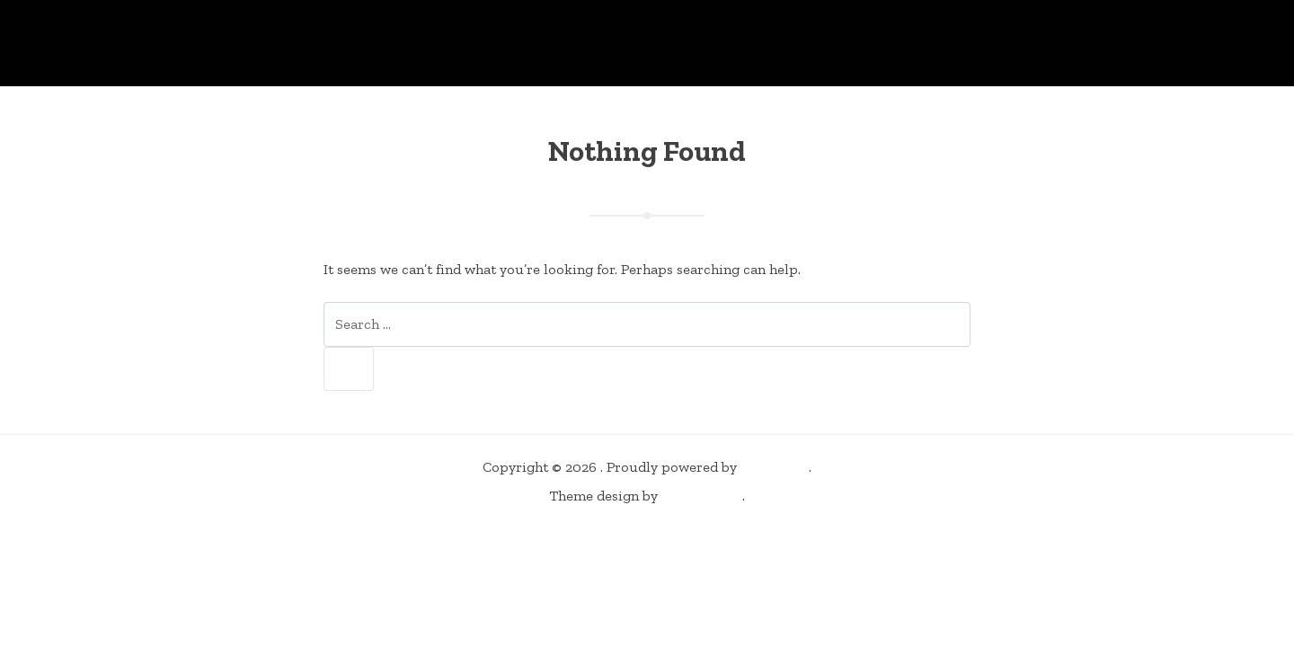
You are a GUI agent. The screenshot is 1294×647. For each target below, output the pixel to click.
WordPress (774, 466)
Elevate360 (701, 495)
